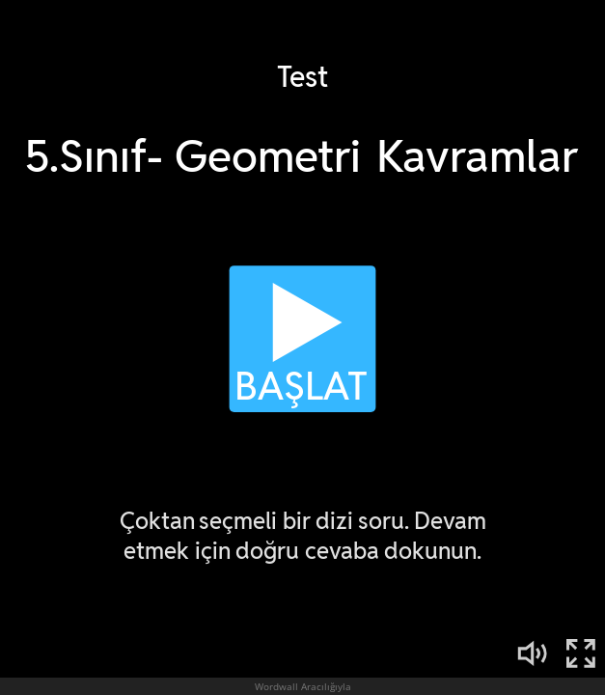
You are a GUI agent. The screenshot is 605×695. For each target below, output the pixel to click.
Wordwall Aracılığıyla (303, 686)
